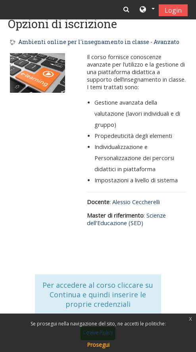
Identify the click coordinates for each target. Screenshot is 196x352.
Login (173, 10)
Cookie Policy (98, 332)
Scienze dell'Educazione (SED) (126, 219)
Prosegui (98, 344)
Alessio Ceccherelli (136, 202)
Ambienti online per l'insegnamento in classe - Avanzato (98, 42)
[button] (146, 10)
